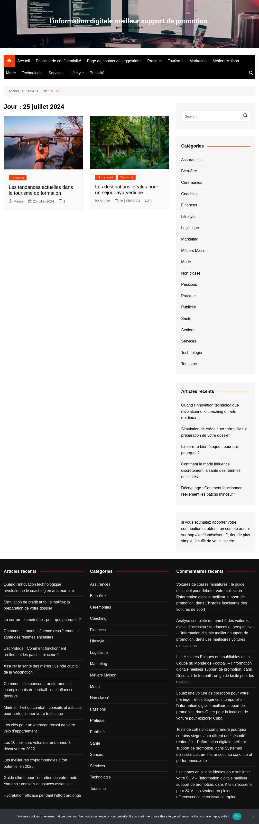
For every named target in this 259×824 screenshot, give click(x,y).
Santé (186, 318)
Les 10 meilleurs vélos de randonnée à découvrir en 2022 (37, 746)
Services (55, 73)
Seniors (187, 330)
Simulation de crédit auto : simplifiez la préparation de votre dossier (214, 432)
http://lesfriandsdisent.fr (208, 535)
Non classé (105, 177)
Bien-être (189, 171)
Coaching (189, 194)
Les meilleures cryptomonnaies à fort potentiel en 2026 (35, 763)
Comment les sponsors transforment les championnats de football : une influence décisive (38, 690)
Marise (16, 201)
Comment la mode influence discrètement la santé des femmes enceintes (210, 470)
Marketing (198, 61)
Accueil (23, 61)
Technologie (32, 73)
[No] (252, 816)
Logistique (190, 228)
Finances (189, 205)
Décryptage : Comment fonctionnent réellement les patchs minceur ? (212, 491)
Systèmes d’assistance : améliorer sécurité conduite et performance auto (214, 754)
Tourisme (176, 61)
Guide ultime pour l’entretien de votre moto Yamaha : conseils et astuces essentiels (40, 781)
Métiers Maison (226, 61)
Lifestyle (76, 73)
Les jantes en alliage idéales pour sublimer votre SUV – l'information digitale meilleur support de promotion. (213, 778)
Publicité (97, 73)
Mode (11, 73)
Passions (189, 284)
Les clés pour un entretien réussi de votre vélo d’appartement (39, 728)
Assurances (191, 160)
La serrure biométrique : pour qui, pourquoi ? (210, 449)
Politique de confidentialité (58, 61)
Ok (237, 816)
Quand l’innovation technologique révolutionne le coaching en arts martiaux (210, 411)
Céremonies (191, 182)
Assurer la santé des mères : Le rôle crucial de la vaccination (41, 669)
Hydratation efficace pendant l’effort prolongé (42, 795)
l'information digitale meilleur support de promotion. (129, 21)
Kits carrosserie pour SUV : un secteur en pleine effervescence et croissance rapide (214, 790)
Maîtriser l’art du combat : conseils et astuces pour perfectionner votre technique (43, 710)
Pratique (154, 61)
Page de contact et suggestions (114, 61)
